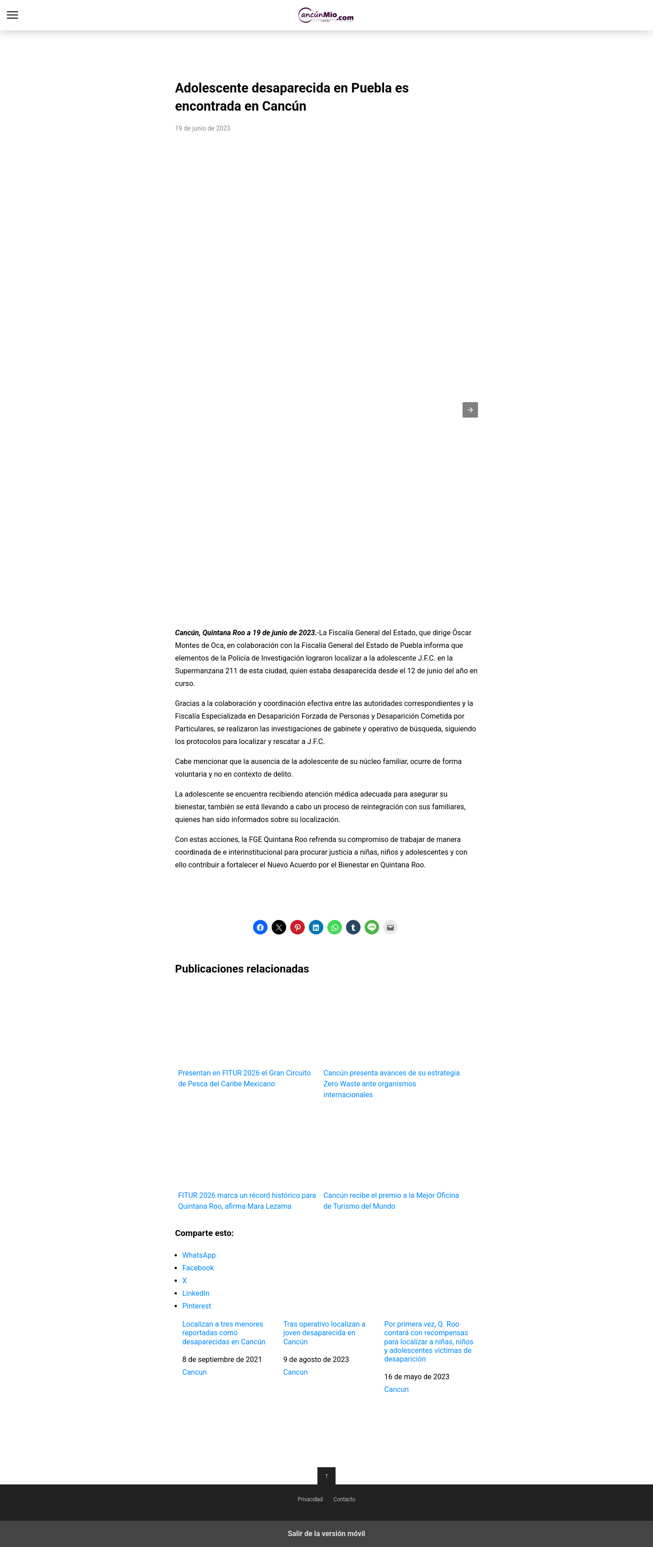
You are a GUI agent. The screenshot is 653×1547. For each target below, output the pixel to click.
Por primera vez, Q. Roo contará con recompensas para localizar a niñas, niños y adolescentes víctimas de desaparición (428, 1341)
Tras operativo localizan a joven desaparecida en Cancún (324, 1333)
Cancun (194, 1372)
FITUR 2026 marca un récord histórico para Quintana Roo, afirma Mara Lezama (247, 1160)
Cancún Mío (326, 15)
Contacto (344, 1499)
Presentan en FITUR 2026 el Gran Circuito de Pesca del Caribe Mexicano (247, 1037)
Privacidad (310, 1499)
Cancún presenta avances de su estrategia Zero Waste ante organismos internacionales (393, 1042)
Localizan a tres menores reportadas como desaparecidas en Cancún (223, 1333)
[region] (326, 52)
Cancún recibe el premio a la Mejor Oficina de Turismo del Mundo (393, 1160)
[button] (470, 410)
